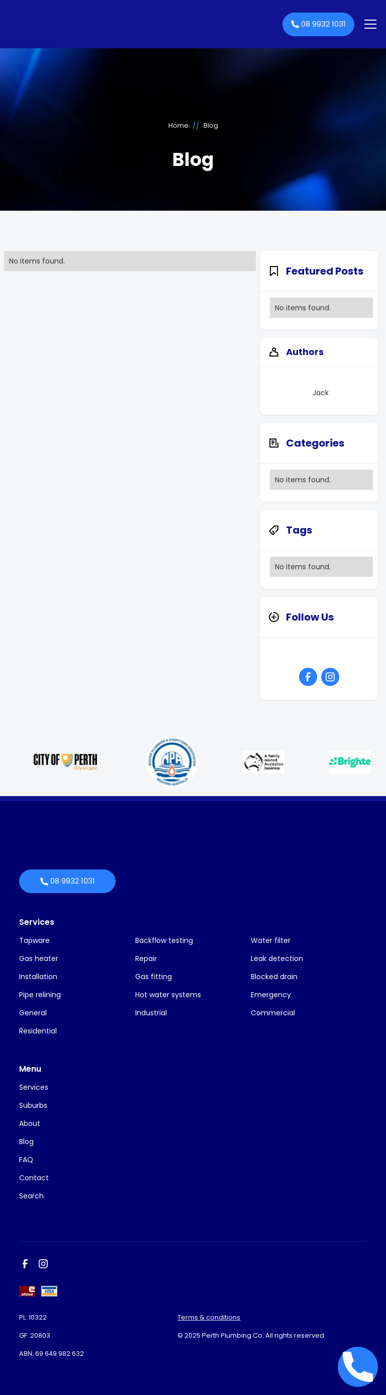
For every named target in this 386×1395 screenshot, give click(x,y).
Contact (34, 1178)
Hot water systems (168, 995)
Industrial (151, 1013)
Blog (26, 1142)
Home (178, 125)
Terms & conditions (208, 1317)
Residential (38, 1031)
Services (36, 922)
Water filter (271, 940)
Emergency (271, 995)
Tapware (34, 940)
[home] (143, 24)
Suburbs (33, 1105)
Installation (38, 977)
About (29, 1123)
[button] (368, 24)
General (33, 1013)
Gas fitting (153, 977)
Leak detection (277, 958)
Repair (146, 958)
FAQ (26, 1160)
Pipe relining (40, 995)
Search (31, 1196)
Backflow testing (164, 940)
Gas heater (38, 958)
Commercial (273, 1013)
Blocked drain (274, 977)
